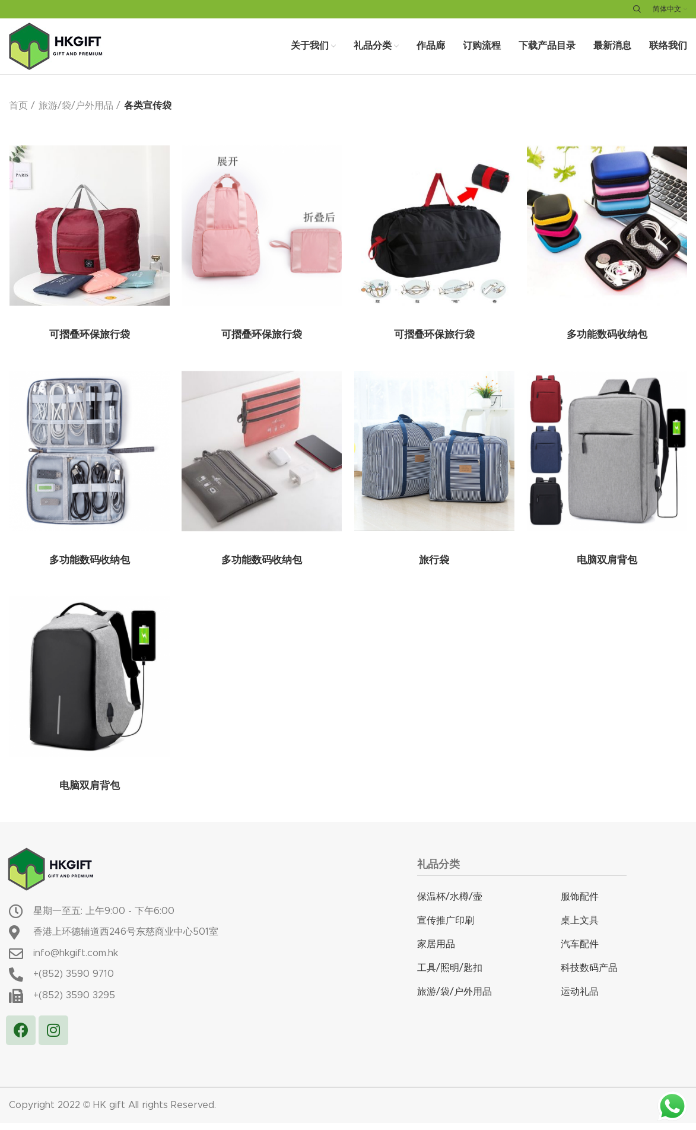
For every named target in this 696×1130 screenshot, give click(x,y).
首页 (18, 114)
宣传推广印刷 (445, 928)
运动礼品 (580, 999)
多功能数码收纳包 (606, 343)
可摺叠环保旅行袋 (89, 343)
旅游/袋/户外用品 (76, 114)
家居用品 (436, 952)
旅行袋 (434, 569)
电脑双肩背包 (606, 569)
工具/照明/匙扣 (449, 975)
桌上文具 (580, 928)
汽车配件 (580, 952)
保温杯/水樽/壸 (449, 904)
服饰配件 (580, 904)
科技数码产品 (589, 975)
